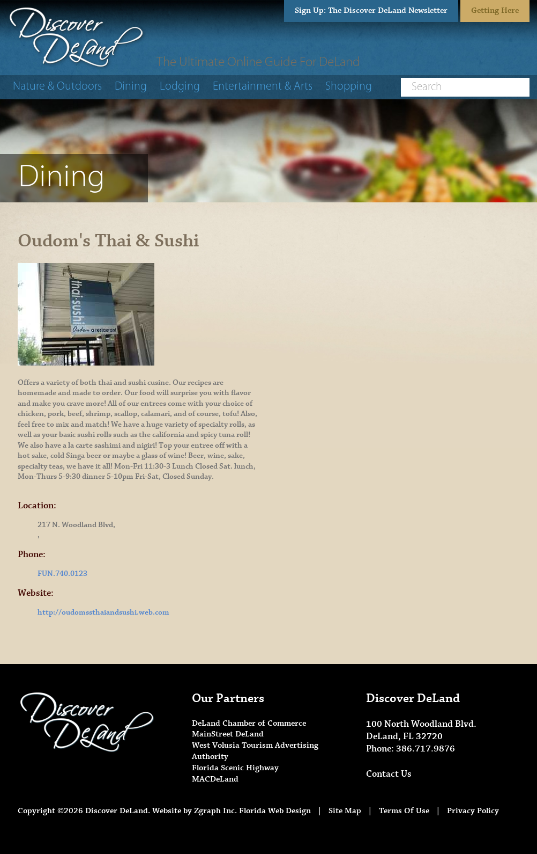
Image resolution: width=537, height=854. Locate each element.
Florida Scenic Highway (235, 767)
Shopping (348, 87)
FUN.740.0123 (62, 573)
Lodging (180, 87)
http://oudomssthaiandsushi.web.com (103, 612)
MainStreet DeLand (228, 734)
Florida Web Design (275, 810)
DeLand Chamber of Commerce (249, 723)
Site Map (345, 810)
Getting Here (495, 10)
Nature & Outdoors (57, 87)
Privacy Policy (473, 810)
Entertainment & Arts (262, 87)
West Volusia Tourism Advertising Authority (255, 751)
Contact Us (389, 774)
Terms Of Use (404, 810)
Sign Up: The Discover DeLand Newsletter (371, 10)
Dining (131, 87)
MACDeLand (215, 779)
